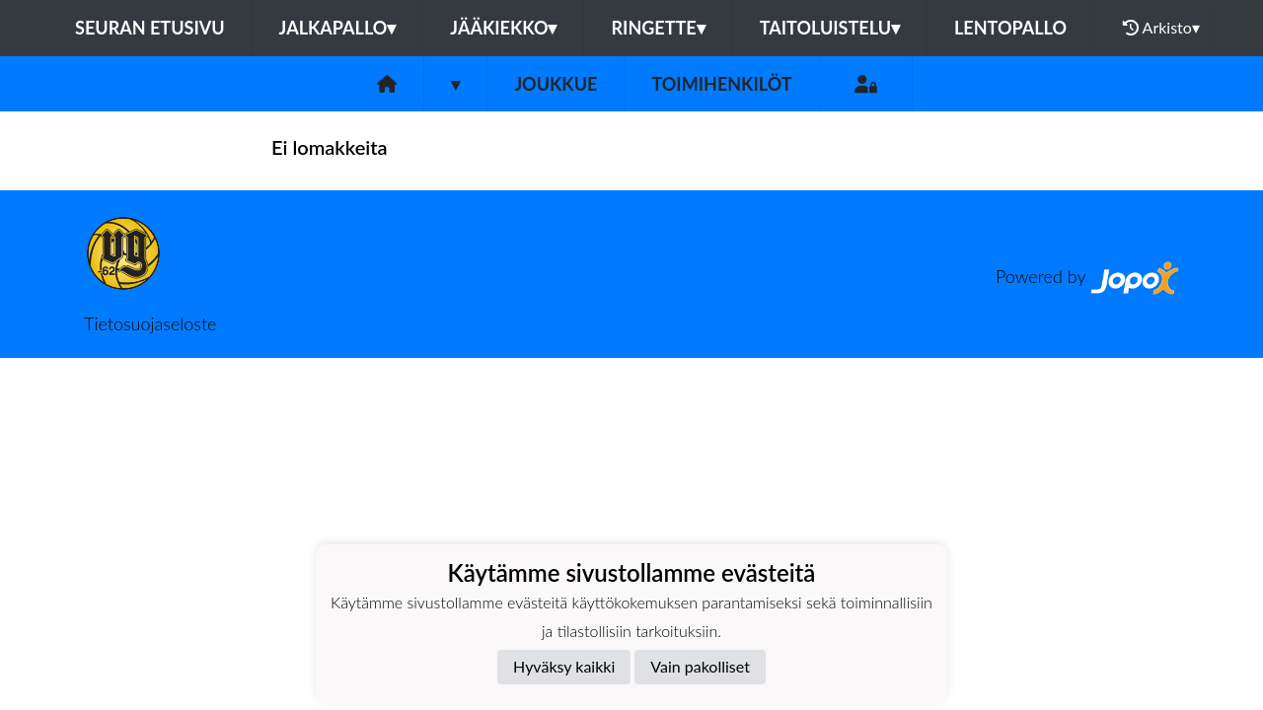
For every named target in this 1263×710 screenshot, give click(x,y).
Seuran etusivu (150, 27)
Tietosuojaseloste (150, 323)
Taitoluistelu (830, 27)
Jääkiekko (503, 27)
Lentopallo (1010, 27)
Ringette (658, 27)
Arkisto (1161, 27)
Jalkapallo (338, 27)
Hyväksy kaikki (564, 666)
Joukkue (555, 84)
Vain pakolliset (700, 666)
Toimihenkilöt (721, 84)
